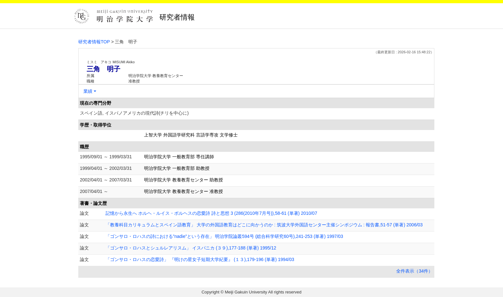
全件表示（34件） (414, 271)
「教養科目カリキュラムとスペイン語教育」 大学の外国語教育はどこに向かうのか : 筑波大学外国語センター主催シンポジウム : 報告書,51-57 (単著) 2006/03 (264, 224)
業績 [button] (87, 91)
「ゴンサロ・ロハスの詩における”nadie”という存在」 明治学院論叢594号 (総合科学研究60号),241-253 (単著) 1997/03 (224, 236)
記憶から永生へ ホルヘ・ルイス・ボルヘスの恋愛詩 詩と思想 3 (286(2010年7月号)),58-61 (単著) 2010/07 (211, 213)
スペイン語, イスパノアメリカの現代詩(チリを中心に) (134, 113)
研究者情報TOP (94, 41)
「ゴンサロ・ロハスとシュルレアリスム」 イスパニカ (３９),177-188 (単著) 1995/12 (191, 247)
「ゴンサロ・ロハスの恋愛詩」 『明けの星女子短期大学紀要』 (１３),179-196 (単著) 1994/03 (200, 259)
